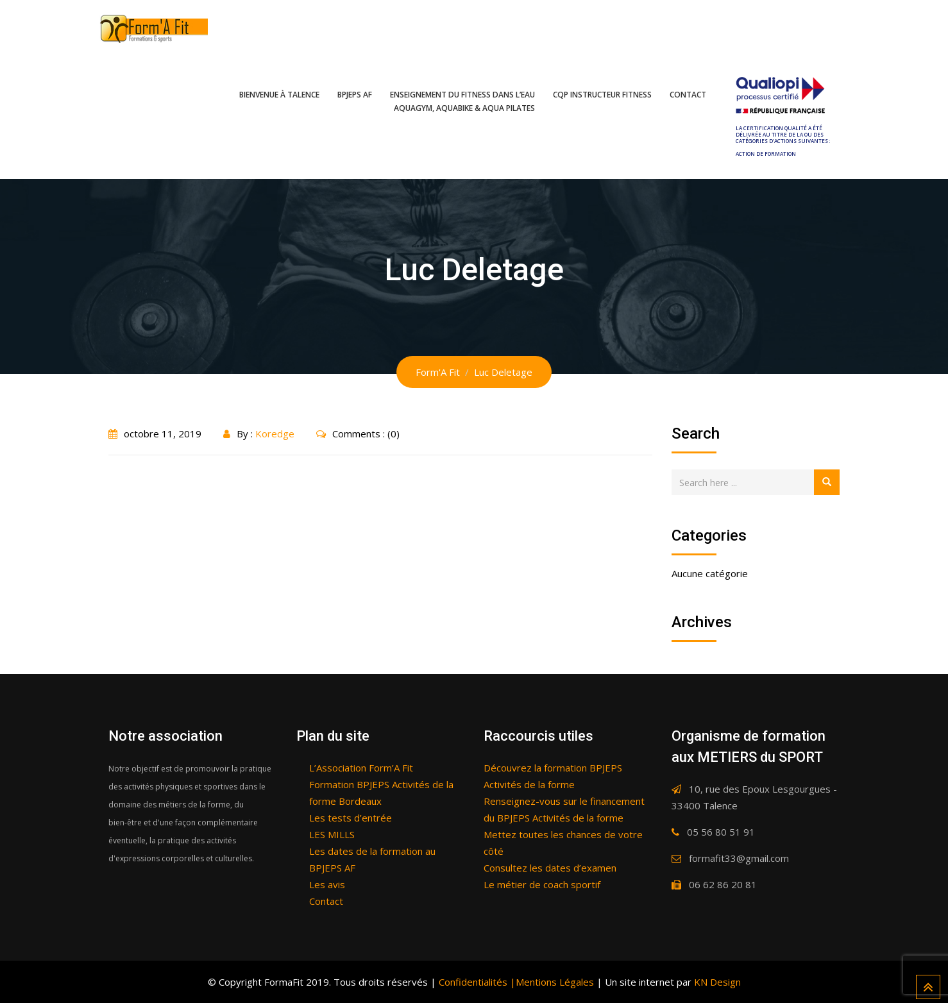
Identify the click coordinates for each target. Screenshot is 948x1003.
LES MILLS (332, 834)
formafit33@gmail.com (739, 858)
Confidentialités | (476, 981)
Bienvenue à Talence (279, 94)
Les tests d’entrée (350, 817)
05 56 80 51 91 (721, 831)
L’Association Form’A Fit (361, 767)
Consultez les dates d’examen (550, 867)
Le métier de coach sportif (542, 884)
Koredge (274, 433)
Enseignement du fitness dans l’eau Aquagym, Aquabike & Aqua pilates (462, 101)
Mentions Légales (555, 981)
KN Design (717, 981)
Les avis (327, 884)
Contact (688, 94)
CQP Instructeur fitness (602, 94)
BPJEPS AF (354, 94)
